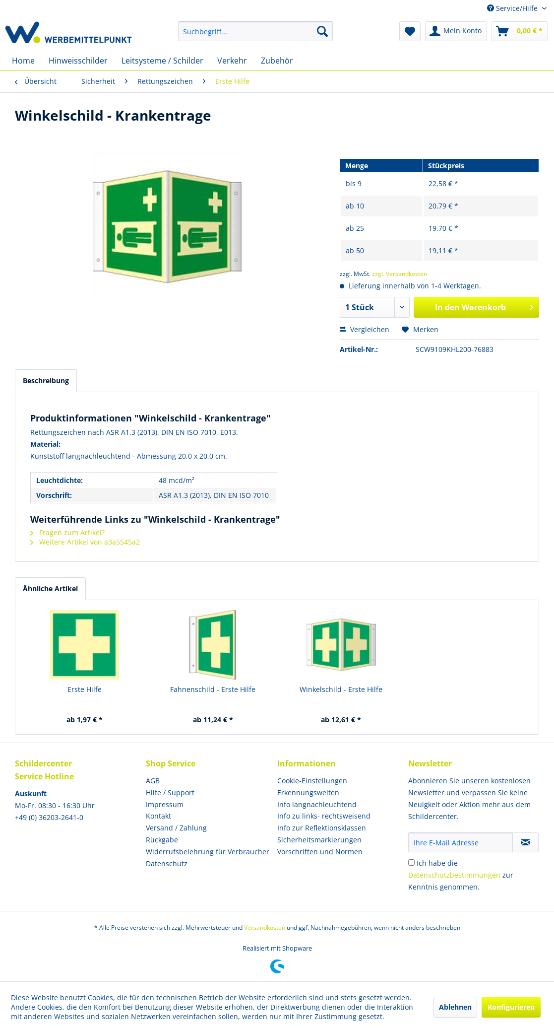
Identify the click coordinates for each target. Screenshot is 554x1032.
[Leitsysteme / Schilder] (162, 60)
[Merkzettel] (410, 31)
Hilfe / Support (170, 792)
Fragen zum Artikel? (67, 532)
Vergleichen (364, 329)
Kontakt (158, 816)
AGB (153, 780)
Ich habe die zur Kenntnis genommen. (460, 875)
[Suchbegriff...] (255, 31)
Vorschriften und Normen (320, 851)
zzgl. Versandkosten (399, 274)
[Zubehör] (277, 60)
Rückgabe (162, 839)
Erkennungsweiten (308, 792)
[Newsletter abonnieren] (525, 842)
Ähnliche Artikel (50, 588)
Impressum (165, 804)
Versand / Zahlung (176, 827)
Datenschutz (166, 863)
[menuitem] (255, 31)
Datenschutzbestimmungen (454, 875)
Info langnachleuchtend (317, 804)
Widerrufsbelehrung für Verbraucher (207, 851)
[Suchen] (322, 31)
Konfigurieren (511, 1007)
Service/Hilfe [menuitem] (513, 8)
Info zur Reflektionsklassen (321, 827)
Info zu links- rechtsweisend (323, 816)
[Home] (23, 60)
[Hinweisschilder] (78, 60)
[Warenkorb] (520, 31)
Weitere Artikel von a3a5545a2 (85, 542)
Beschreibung (46, 380)
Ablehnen (455, 1007)
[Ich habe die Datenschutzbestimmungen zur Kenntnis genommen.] (411, 862)
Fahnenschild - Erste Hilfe (212, 689)
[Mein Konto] (456, 31)
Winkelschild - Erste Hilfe (341, 689)
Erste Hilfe (84, 689)
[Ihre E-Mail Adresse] (460, 842)
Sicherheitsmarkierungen (319, 839)
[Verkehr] (232, 60)
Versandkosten (264, 927)
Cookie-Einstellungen (312, 780)
